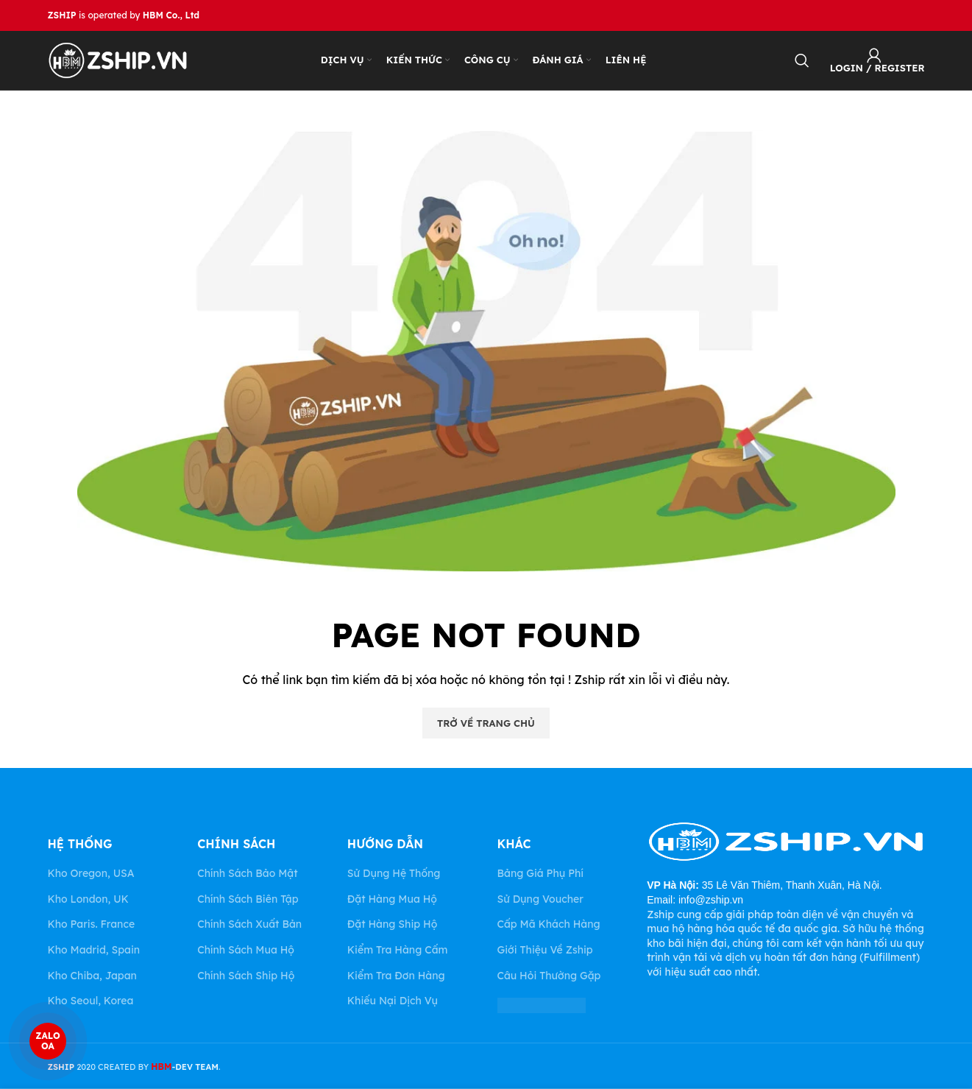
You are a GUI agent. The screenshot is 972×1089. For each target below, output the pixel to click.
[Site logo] (118, 59)
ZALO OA (47, 1041)
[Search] (802, 60)
